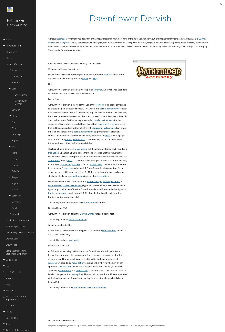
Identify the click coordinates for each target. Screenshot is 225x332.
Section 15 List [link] (13, 317)
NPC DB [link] (10, 305)
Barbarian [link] (16, 82)
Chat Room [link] (11, 51)
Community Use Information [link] (20, 232)
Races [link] (9, 311)
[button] (221, 4)
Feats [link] (8, 266)
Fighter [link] (15, 128)
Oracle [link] (15, 164)
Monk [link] (14, 152)
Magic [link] (9, 284)
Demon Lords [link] (13, 238)
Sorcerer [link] (16, 195)
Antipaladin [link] (17, 76)
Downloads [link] (11, 244)
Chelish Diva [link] (20, 94)
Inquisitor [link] (16, 140)
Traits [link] (8, 323)
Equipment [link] (11, 259)
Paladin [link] (15, 171)
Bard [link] (14, 88)
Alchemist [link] (16, 70)
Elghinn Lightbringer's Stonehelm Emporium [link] (16, 252)
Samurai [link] (16, 189)
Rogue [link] (15, 183)
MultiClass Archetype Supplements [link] (16, 298)
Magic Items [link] (12, 290)
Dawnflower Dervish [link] (20, 102)
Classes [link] (9, 57)
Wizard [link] (15, 214)
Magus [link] (15, 146)
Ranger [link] (15, 177)
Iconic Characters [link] (14, 272)
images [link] (9, 278)
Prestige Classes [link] (17, 226)
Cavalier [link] (16, 109)
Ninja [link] (14, 158)
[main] (131, 18)
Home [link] (9, 39)
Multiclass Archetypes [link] (20, 220)
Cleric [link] (14, 116)
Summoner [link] (17, 201)
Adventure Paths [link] (14, 45)
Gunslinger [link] (17, 134)
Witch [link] (15, 207)
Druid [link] (14, 122)
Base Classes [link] (15, 64)
